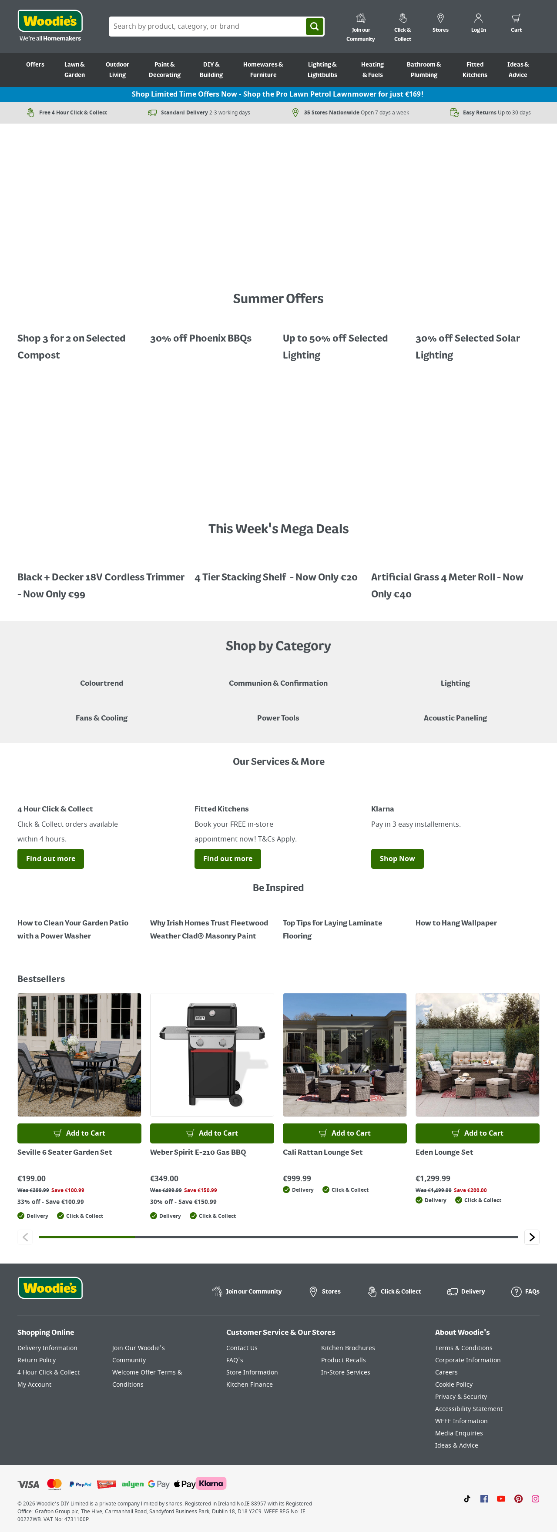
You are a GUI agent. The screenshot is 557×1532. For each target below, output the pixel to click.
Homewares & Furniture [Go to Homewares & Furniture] (263, 70)
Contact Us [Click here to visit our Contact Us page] (242, 1348)
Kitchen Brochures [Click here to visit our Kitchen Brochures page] (348, 1348)
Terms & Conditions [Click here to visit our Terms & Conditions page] (464, 1348)
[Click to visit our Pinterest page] (518, 1498)
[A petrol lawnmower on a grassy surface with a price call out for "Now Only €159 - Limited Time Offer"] (279, 269)
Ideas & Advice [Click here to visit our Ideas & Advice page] (456, 1445)
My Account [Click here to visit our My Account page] (34, 1384)
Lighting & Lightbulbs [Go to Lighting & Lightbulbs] (322, 70)
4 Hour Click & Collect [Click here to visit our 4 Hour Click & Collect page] (48, 1372)
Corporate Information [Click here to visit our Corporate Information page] (468, 1360)
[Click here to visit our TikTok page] (467, 1498)
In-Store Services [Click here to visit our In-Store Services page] (345, 1372)
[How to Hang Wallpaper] (478, 917)
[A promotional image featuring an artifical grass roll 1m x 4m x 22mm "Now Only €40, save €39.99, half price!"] (455, 579)
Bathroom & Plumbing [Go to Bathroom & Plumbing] (424, 70)
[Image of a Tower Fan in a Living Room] (102, 712)
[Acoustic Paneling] (455, 712)
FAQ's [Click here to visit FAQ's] (234, 1360)
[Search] (315, 27)
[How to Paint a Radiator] (212, 923)
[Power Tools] (278, 712)
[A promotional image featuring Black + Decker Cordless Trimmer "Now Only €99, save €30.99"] (101, 579)
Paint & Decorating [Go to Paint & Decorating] (165, 70)
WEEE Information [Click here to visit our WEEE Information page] (461, 1421)
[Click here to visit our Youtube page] (501, 1498)
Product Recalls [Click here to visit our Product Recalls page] (343, 1360)
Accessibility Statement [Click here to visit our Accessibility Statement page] (469, 1409)
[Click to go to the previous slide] (25, 1237)
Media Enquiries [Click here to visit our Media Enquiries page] (459, 1433)
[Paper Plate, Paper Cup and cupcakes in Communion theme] (278, 677)
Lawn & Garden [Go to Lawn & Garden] (74, 70)
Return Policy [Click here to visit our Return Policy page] (36, 1360)
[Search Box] (217, 27)
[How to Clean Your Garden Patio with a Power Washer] (79, 923)
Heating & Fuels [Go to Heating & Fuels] (372, 70)
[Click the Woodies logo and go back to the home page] (50, 26)
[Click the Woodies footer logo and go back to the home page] (50, 1293)
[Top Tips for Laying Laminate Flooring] (345, 923)
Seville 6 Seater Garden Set (64, 1153)
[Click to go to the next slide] (532, 1237)
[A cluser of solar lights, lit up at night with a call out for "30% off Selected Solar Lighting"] (478, 341)
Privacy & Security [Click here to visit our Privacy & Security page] (461, 1396)
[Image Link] (101, 793)
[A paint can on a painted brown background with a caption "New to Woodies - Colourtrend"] (101, 677)
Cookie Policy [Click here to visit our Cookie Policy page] (454, 1384)
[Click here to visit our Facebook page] (484, 1498)
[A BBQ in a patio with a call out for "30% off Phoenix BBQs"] (212, 333)
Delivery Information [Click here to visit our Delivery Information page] (47, 1348)
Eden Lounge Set (444, 1153)
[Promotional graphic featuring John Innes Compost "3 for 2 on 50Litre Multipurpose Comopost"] (79, 341)
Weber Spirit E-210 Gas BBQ (198, 1153)
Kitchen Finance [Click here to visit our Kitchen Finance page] (249, 1384)
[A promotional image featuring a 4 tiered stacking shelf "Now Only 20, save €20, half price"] (279, 571)
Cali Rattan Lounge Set (323, 1153)
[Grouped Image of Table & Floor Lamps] (455, 677)
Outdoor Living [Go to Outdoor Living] (117, 70)
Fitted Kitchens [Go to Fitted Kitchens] (475, 70)
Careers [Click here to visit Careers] (446, 1372)
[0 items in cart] (516, 24)
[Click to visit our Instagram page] (535, 1498)
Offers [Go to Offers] (35, 64)
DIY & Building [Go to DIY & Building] (211, 70)
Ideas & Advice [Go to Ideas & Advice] (518, 70)
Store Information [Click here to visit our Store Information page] (252, 1372)
